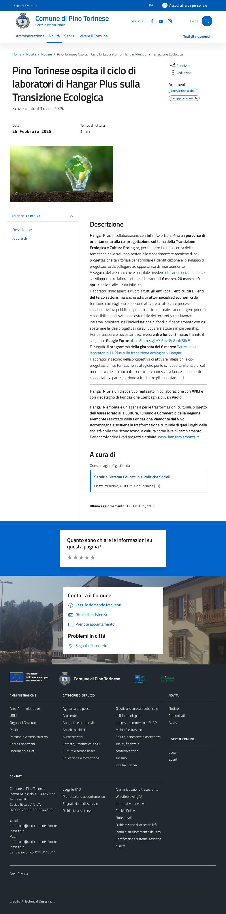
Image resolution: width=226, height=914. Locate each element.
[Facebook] (150, 20)
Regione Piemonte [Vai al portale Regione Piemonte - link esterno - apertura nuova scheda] (25, 5)
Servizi (69, 36)
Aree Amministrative (25, 708)
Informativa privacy (130, 803)
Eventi (173, 759)
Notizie (174, 708)
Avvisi (173, 722)
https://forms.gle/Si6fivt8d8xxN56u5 (160, 340)
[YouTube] (159, 20)
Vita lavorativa (126, 765)
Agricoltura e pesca (76, 708)
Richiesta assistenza (77, 810)
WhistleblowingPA (129, 796)
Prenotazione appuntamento (84, 796)
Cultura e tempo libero (79, 751)
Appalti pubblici (74, 729)
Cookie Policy (125, 810)
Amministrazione (30, 36)
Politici (14, 729)
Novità (54, 36)
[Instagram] (168, 20)
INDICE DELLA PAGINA (42, 216)
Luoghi (173, 752)
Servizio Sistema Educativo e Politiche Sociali (132, 477)
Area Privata (19, 873)
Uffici (13, 715)
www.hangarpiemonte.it (178, 437)
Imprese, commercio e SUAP (136, 722)
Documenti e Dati (22, 751)
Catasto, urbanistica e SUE (82, 743)
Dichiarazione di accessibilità (136, 824)
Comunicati (177, 715)
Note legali (124, 817)
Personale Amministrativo (29, 736)
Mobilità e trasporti (129, 729)
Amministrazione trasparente (137, 789)
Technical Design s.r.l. (39, 901)
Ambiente (70, 715)
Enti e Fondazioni (22, 743)
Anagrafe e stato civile (79, 722)
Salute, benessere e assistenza (138, 736)
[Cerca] (207, 21)
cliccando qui (175, 272)
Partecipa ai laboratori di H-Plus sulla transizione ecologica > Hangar (143, 350)
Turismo (121, 758)
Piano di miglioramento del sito (138, 831)
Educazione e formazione (81, 758)
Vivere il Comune (94, 36)
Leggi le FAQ (72, 789)
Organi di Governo (23, 722)
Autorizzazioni (73, 736)
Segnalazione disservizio (80, 803)
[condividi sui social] (180, 65)
